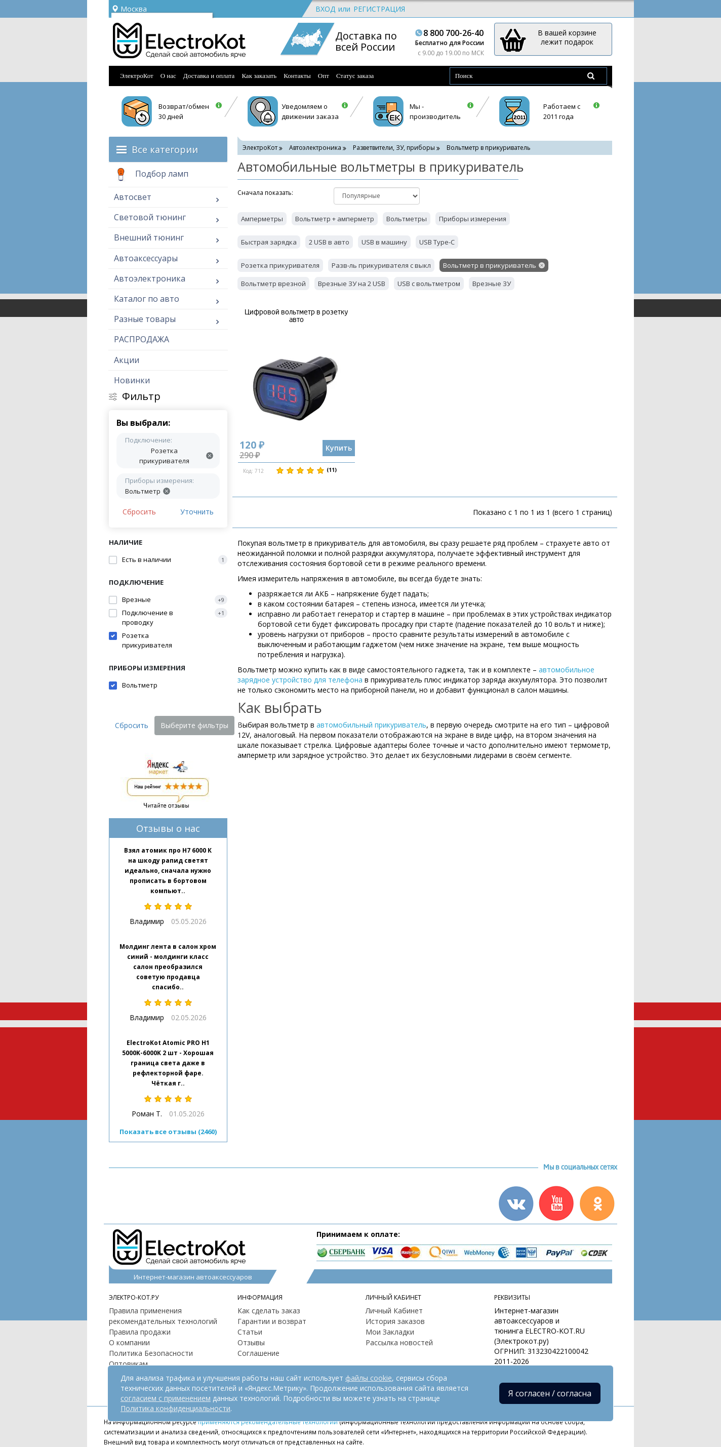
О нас (168, 75)
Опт (323, 75)
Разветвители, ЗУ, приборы (394, 147)
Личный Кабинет (394, 1310)
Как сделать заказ (268, 1310)
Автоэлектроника (149, 278)
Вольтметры (406, 218)
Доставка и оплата (209, 75)
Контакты (297, 75)
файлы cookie (368, 1378)
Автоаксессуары (146, 258)
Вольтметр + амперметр (334, 218)
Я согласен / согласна (549, 1393)
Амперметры (262, 218)
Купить (339, 448)
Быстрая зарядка (269, 242)
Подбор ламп (151, 175)
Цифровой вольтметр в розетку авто (296, 316)
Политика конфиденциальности (175, 1408)
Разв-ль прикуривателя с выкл (381, 265)
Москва (129, 9)
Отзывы (251, 1342)
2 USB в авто (329, 242)
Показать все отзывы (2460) (168, 1131)
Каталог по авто (146, 298)
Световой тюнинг (150, 217)
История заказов (395, 1321)
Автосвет (132, 197)
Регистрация (379, 9)
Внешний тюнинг (149, 237)
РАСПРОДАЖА (141, 339)
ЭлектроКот (136, 75)
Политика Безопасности (151, 1353)
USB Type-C (437, 242)
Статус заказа (355, 75)
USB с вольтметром (428, 283)
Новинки (132, 380)
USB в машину (384, 242)
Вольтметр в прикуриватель (489, 265)
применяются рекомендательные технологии (268, 1422)
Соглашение (258, 1353)
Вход (325, 9)
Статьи (249, 1332)
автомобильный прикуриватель (371, 725)
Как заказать (259, 75)
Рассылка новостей (399, 1342)
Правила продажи (140, 1332)
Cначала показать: (265, 192)
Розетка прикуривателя (280, 265)
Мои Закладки (390, 1332)
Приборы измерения (472, 218)
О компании (129, 1342)
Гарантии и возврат (271, 1321)
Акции (126, 360)
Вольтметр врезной (273, 283)
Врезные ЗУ (491, 283)
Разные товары (145, 319)
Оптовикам (128, 1364)
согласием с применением (166, 1398)
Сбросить (139, 511)
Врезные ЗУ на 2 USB (351, 283)
